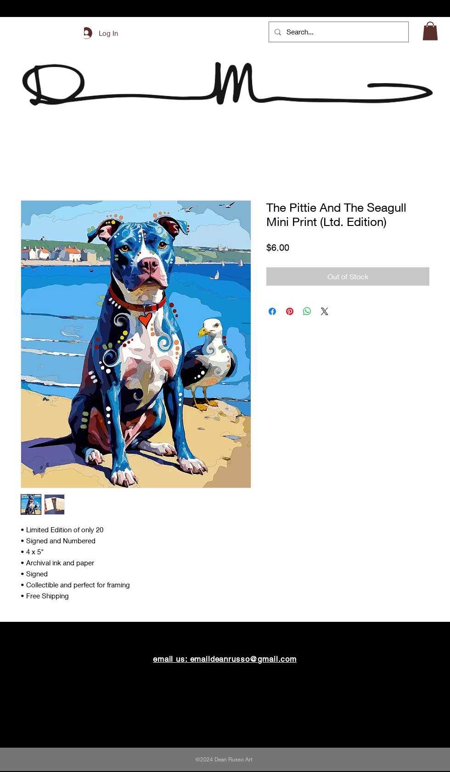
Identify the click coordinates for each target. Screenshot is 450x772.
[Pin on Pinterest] (289, 311)
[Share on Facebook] (272, 311)
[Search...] (338, 32)
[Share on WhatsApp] (307, 311)
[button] (430, 31)
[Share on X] (324, 311)
